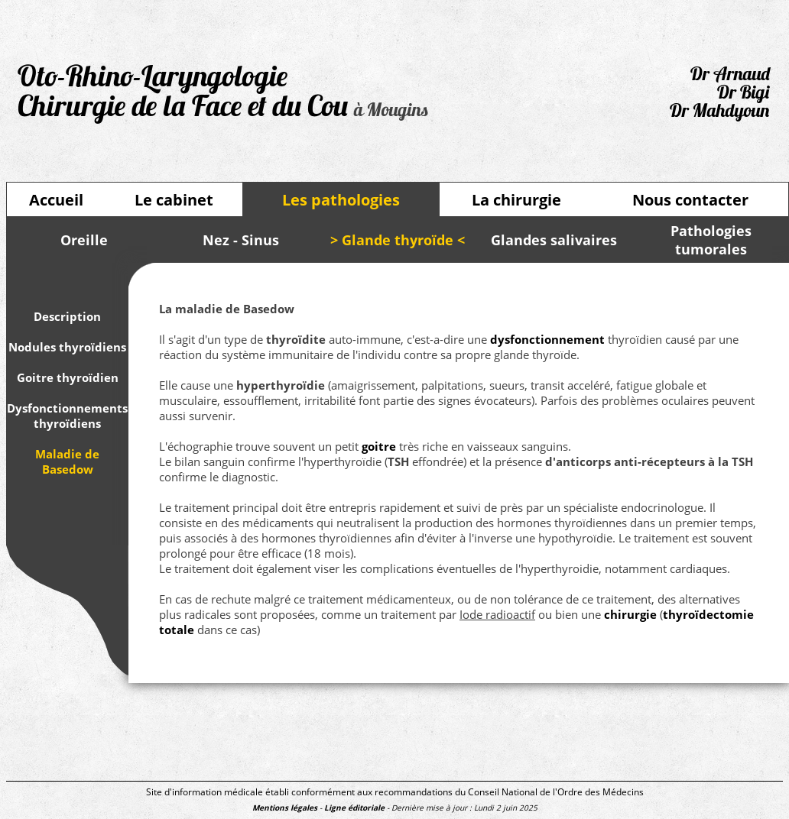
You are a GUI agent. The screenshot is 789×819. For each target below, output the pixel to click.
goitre (379, 446)
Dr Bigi (743, 94)
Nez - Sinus (241, 240)
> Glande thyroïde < (397, 240)
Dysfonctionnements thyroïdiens (67, 415)
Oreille (84, 240)
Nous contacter (690, 199)
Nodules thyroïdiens (67, 346)
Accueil (56, 199)
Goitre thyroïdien (68, 377)
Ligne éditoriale (354, 807)
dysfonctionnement (547, 339)
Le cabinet (174, 199)
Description (67, 316)
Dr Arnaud (730, 75)
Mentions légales (284, 807)
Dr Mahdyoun (720, 112)
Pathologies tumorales (711, 240)
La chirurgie (516, 199)
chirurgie (630, 614)
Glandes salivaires (554, 240)
